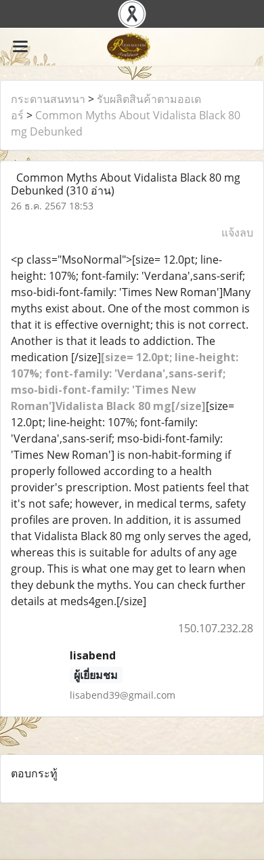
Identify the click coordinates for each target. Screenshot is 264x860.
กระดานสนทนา (48, 98)
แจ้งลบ (237, 232)
